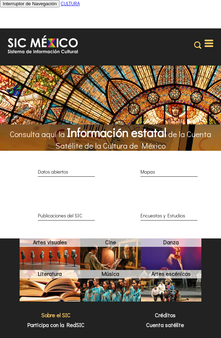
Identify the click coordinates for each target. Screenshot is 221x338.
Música (110, 273)
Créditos (165, 315)
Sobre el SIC (55, 315)
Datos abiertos (53, 171)
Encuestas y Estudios (162, 215)
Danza (171, 242)
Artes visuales (50, 242)
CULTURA (70, 3)
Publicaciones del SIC (60, 215)
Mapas (147, 171)
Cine (110, 242)
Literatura (50, 273)
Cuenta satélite (165, 325)
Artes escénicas (171, 273)
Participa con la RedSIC (55, 325)
